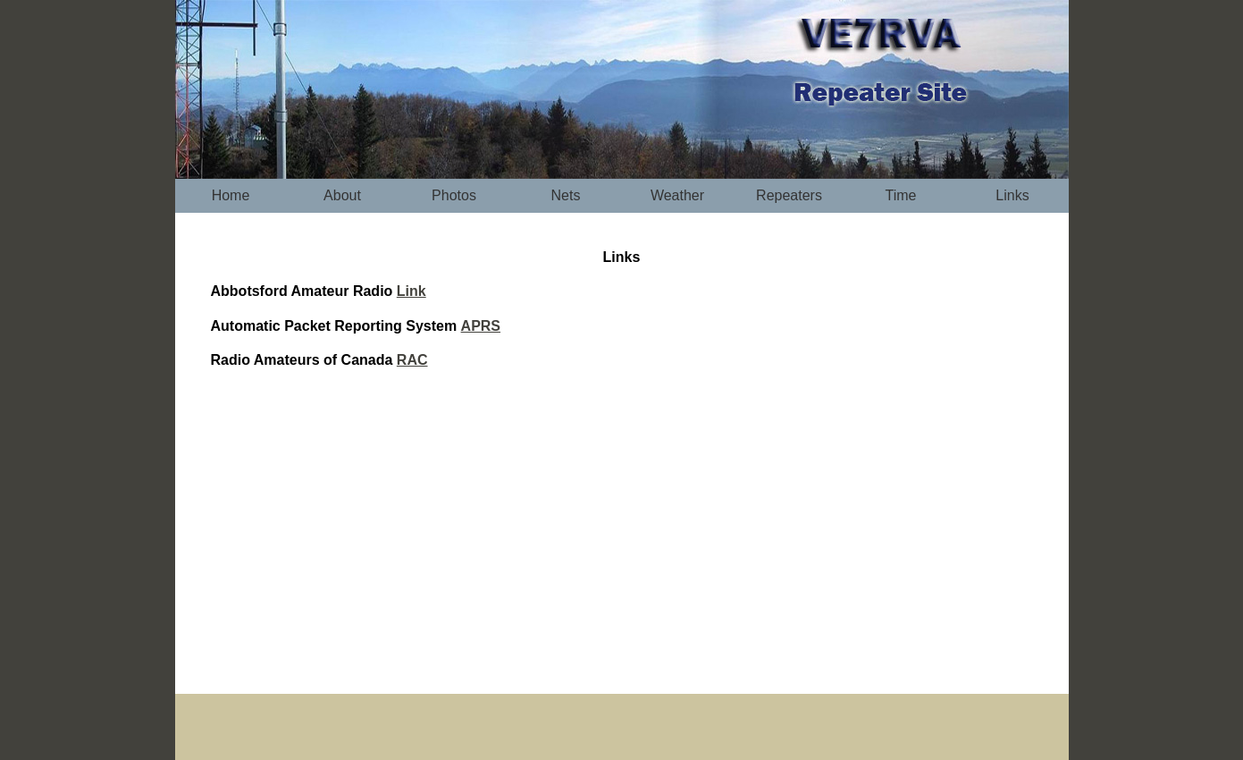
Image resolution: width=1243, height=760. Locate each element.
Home (231, 195)
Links (1012, 195)
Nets (566, 195)
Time (901, 195)
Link (411, 291)
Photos (454, 195)
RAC (412, 359)
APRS (480, 326)
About (342, 195)
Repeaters (789, 195)
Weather (677, 195)
